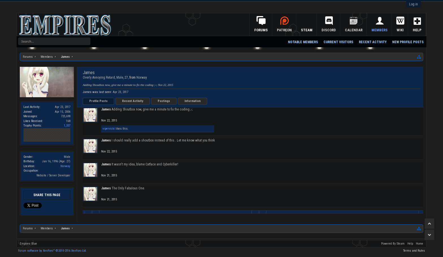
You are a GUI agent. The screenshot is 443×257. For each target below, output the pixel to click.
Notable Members (303, 42)
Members (380, 30)
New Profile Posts (408, 42)
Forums (261, 30)
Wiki (400, 30)
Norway (65, 166)
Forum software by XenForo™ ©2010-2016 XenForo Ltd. (52, 250)
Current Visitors (338, 42)
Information (192, 101)
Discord (329, 30)
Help (417, 30)
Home (419, 243)
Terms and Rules (414, 250)
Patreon (284, 30)
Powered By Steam (393, 243)
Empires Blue (28, 243)
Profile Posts (98, 101)
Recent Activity (132, 101)
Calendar (353, 30)
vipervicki (109, 128)
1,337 (67, 125)
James (106, 109)
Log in (413, 4)
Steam (306, 30)
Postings (164, 101)
